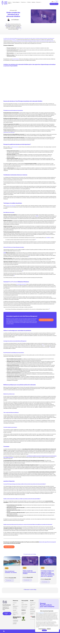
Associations (32, 611)
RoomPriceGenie (13, 281)
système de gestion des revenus (24, 613)
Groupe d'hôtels (24, 604)
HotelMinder (48, 237)
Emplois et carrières (32, 613)
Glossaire (14, 610)
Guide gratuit (15, 612)
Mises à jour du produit (15, 614)
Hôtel (22, 602)
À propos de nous (32, 605)
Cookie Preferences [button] (42, 628)
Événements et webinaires (15, 607)
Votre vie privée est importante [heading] (46, 611)
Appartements (24, 607)
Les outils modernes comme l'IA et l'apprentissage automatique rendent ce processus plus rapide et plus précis (33, 40)
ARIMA (37, 216)
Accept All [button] (44, 630)
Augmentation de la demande (8, 132)
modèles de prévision (14, 146)
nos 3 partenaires (41, 612)
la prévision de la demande (10, 205)
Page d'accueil (32, 602)
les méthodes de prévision (21, 284)
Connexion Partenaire (32, 609)
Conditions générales (15, 623)
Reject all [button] (48, 628)
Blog (14, 604)
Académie (14, 602)
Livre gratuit (15, 608)
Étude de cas (32, 607)
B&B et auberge (24, 606)
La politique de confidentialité (15, 621)
